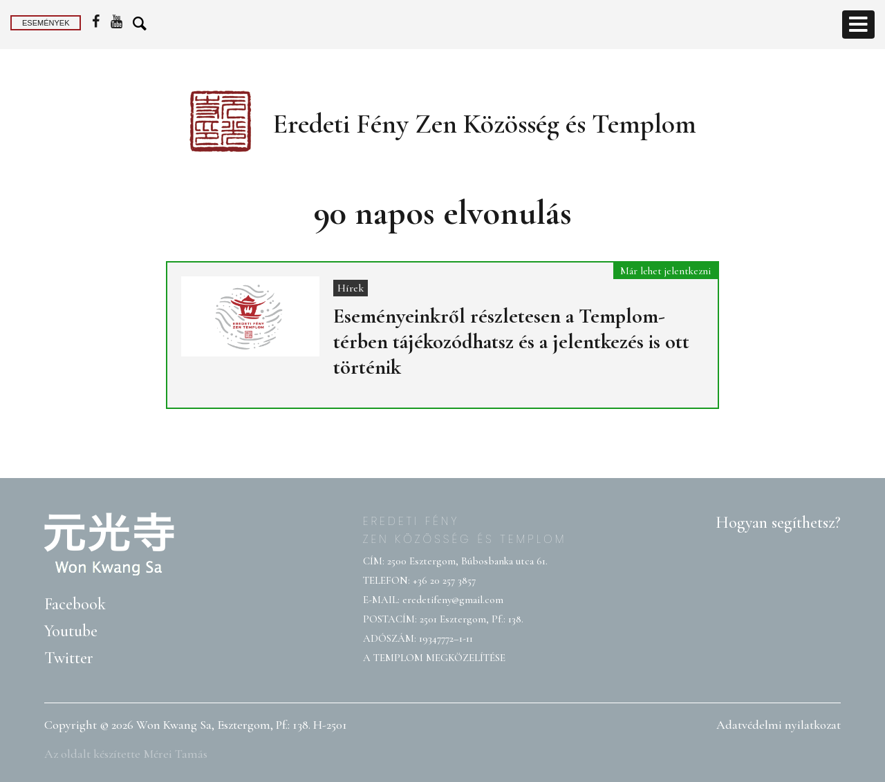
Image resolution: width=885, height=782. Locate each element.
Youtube (70, 631)
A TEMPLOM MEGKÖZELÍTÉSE (434, 657)
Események (45, 23)
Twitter (68, 658)
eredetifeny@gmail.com (452, 599)
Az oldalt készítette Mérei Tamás (125, 753)
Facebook (75, 604)
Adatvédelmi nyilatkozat (778, 724)
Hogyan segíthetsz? (778, 523)
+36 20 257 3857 (444, 580)
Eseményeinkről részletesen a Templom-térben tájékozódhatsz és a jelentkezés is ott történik (511, 341)
